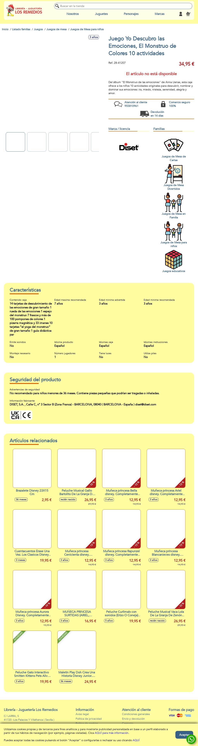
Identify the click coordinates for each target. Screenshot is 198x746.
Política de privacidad (89, 719)
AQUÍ (136, 740)
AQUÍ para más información (111, 733)
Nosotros (73, 14)
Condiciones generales (136, 714)
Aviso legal (82, 714)
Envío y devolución (133, 719)
